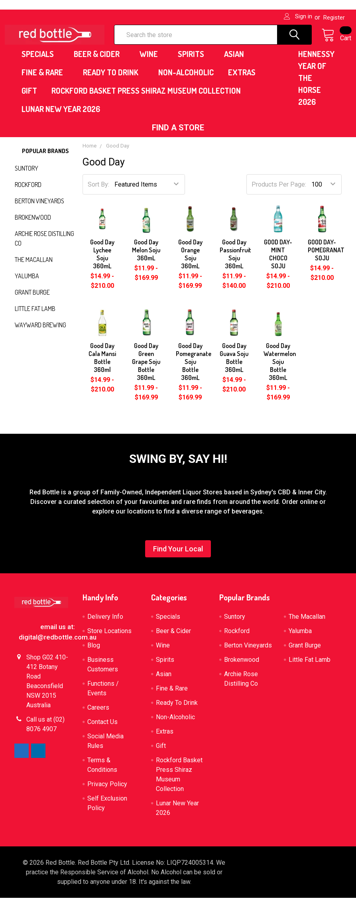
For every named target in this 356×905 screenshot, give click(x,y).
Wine (151, 61)
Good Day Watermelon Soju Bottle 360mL (280, 369)
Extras (244, 79)
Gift (29, 97)
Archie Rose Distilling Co (44, 245)
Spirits (194, 61)
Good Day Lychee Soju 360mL (102, 261)
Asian (237, 61)
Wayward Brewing (40, 332)
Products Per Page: (279, 191)
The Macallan (34, 267)
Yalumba (27, 283)
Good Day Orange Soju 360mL (190, 261)
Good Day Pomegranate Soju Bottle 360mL (193, 369)
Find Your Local (178, 556)
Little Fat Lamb (35, 316)
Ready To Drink (113, 79)
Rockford (28, 192)
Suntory (26, 175)
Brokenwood (33, 224)
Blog (93, 652)
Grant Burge (32, 299)
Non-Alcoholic (186, 79)
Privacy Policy (107, 791)
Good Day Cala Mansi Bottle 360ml (102, 365)
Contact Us (102, 729)
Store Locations (109, 638)
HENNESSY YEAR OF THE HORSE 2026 (316, 85)
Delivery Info (105, 624)
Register (334, 17)
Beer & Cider (99, 61)
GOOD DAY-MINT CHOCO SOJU (278, 261)
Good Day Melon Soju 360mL (146, 257)
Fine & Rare (45, 79)
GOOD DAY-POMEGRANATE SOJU (328, 257)
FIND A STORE (178, 135)
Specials (40, 61)
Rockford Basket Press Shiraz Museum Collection (146, 97)
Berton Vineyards (39, 208)
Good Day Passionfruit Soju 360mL (235, 261)
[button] (178, 134)
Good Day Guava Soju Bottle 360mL (234, 365)
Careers (98, 714)
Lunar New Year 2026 (61, 116)
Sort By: (98, 191)
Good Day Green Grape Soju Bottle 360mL (146, 369)
